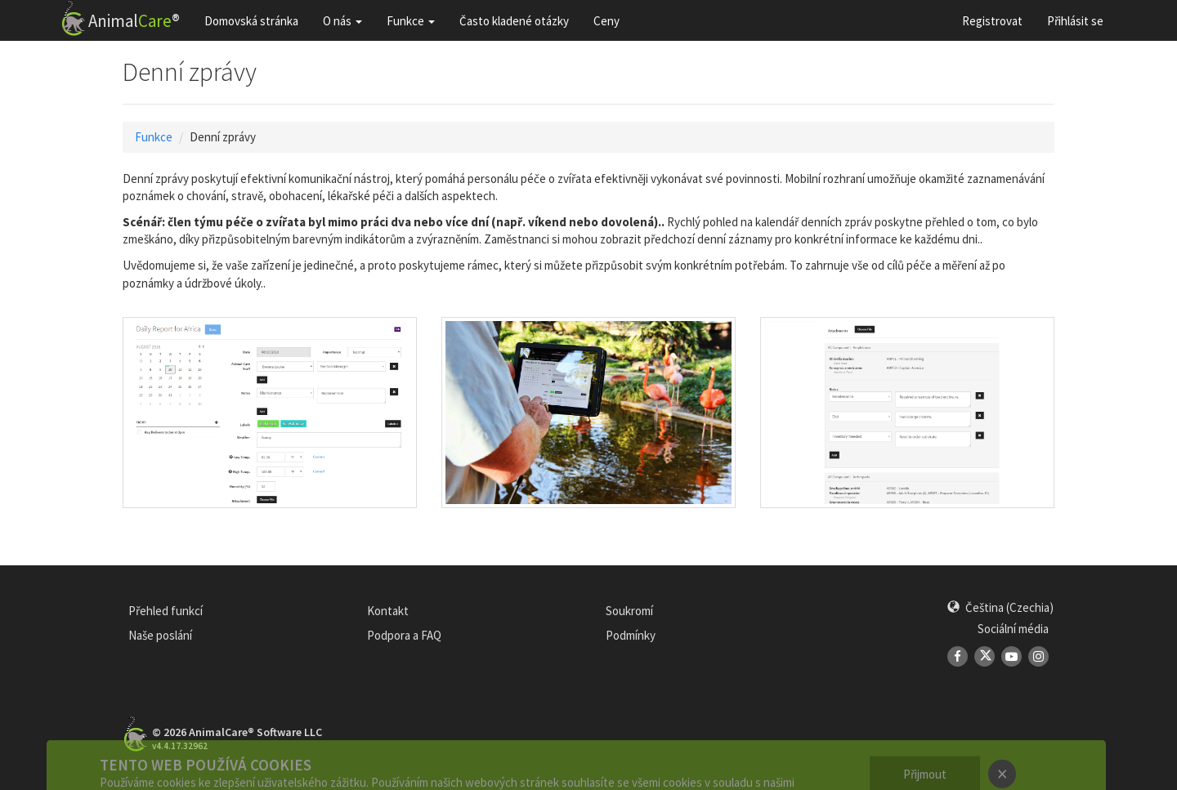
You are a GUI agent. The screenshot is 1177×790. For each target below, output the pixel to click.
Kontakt (388, 610)
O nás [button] (342, 21)
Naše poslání (160, 635)
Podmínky (631, 635)
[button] (1000, 607)
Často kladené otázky (514, 21)
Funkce (153, 137)
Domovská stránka (251, 21)
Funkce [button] (411, 21)
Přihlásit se (1075, 21)
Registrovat (992, 21)
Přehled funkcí (165, 610)
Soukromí (629, 610)
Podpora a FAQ (404, 635)
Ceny (606, 21)
